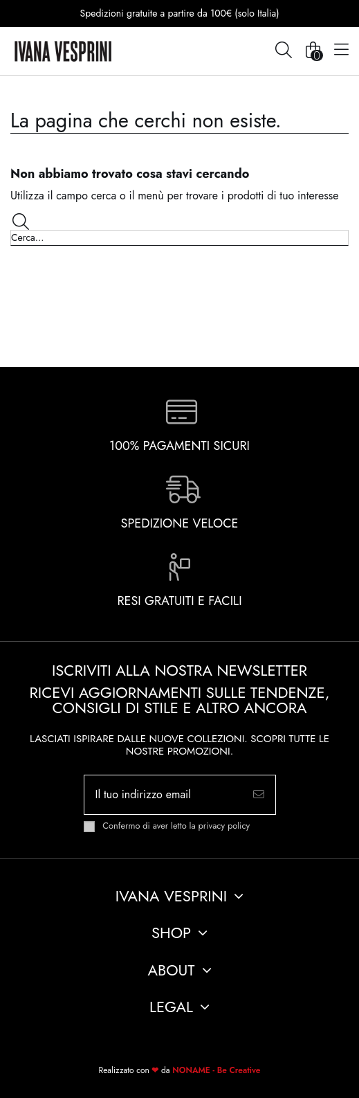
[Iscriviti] (258, 794)
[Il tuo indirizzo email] (163, 794)
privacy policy (224, 825)
